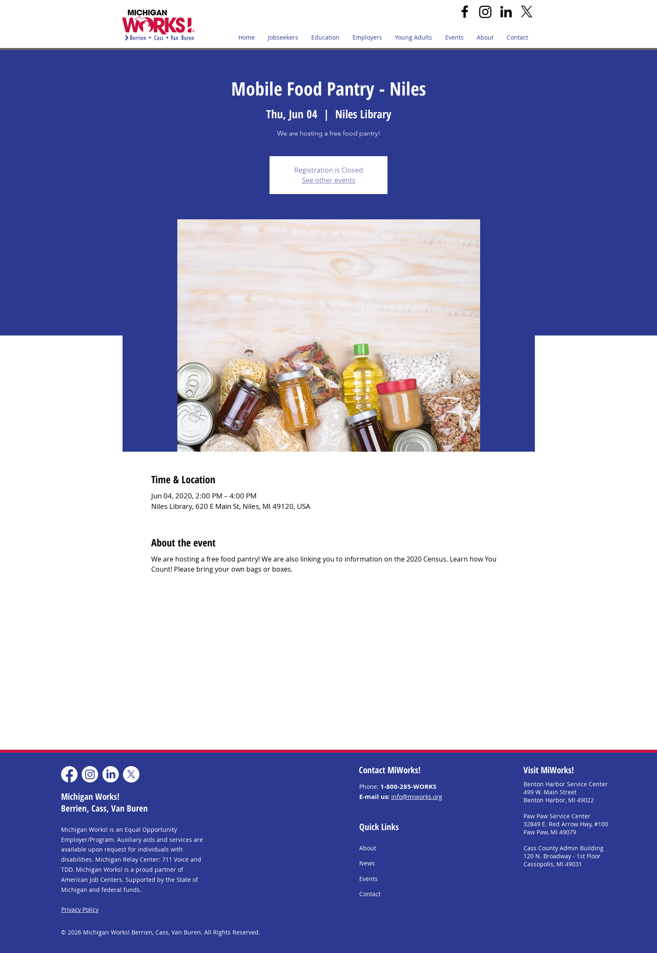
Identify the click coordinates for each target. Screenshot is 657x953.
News (367, 863)
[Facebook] (465, 11)
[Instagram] (485, 11)
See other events (328, 180)
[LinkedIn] (506, 11)
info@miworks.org (416, 797)
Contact (370, 894)
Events (368, 879)
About (367, 848)
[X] (526, 11)
